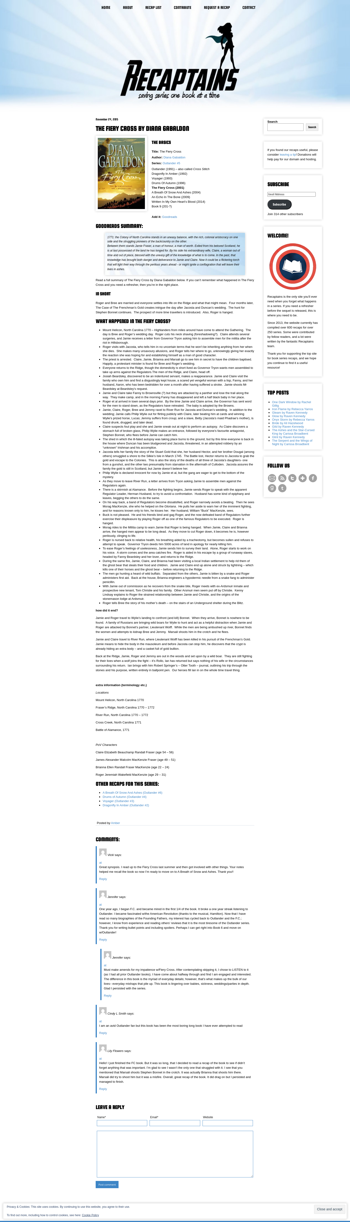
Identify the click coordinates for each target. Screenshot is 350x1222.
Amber (115, 823)
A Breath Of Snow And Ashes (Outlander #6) (132, 792)
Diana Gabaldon (175, 157)
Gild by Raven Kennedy (288, 426)
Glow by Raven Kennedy (288, 416)
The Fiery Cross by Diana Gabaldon (142, 128)
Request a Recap (217, 7)
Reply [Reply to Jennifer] (103, 939)
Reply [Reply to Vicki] (103, 879)
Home (106, 7)
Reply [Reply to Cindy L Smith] (103, 1033)
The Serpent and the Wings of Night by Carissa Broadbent (292, 442)
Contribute (182, 7)
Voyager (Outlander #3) (118, 801)
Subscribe (279, 204)
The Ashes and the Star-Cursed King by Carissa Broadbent (293, 431)
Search (272, 121)
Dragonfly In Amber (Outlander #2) (126, 805)
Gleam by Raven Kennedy (290, 412)
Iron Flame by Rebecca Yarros (292, 409)
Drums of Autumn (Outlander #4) (125, 797)
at (100, 862)
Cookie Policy (90, 1215)
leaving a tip (288, 154)
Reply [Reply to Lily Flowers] (103, 1089)
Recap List (153, 7)
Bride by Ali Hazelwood (287, 423)
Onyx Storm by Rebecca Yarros (293, 419)
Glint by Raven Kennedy (288, 437)
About (128, 7)
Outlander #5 (171, 163)
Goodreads (169, 217)
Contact (249, 7)
